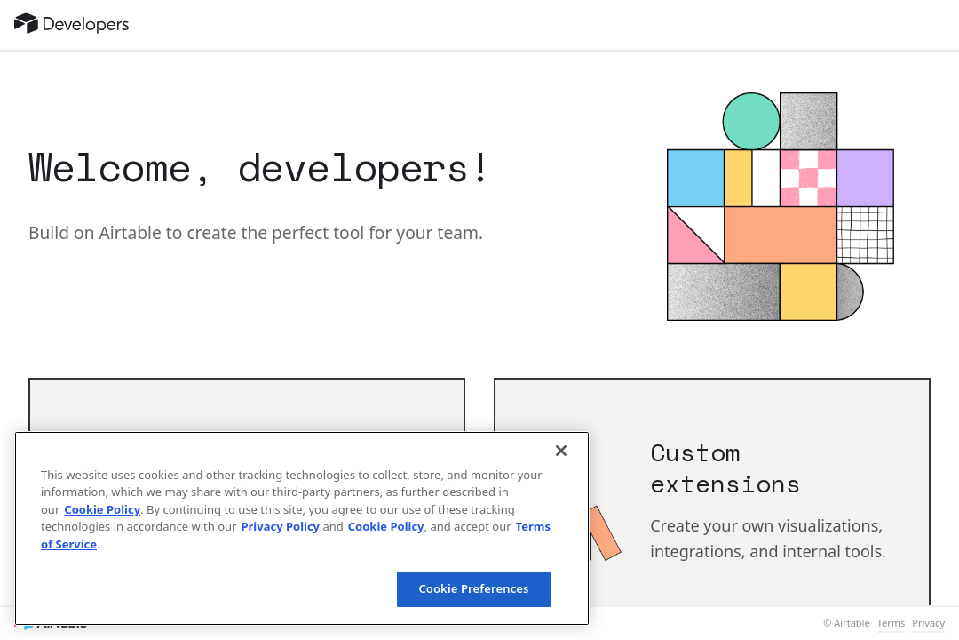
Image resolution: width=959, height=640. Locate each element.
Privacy (928, 623)
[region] (302, 528)
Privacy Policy (280, 526)
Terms (891, 623)
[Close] (561, 450)
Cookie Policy (102, 509)
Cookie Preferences (473, 588)
